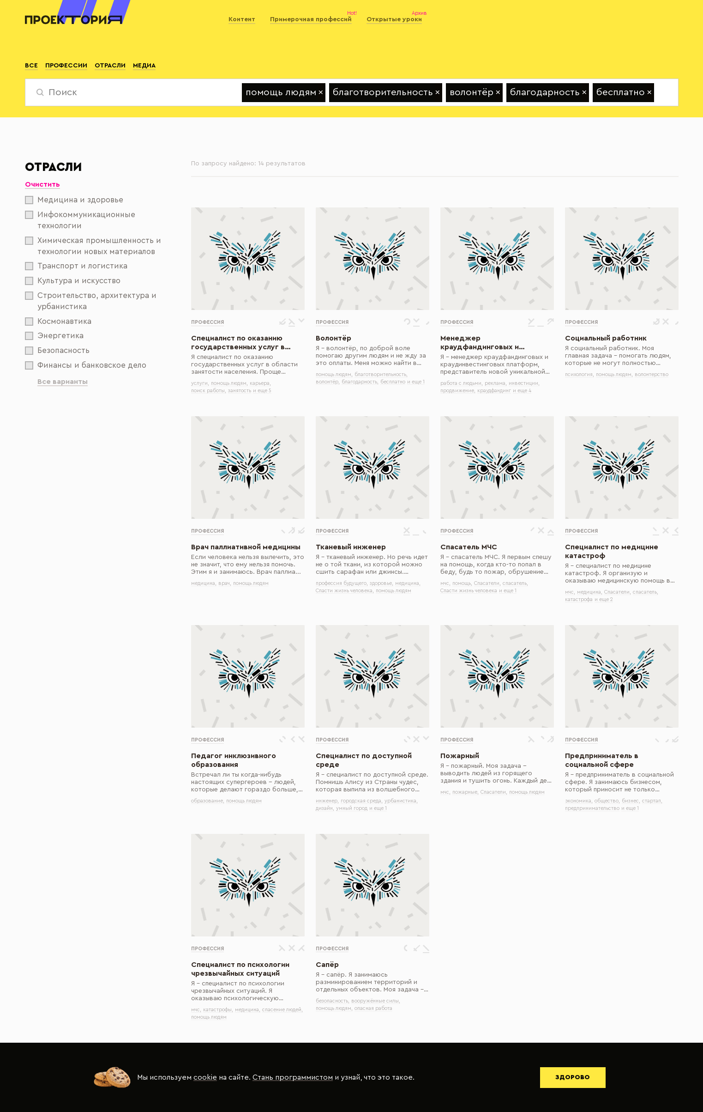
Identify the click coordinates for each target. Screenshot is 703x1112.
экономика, (579, 800)
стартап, (652, 800)
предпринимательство (592, 808)
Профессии (66, 65)
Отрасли (110, 65)
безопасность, (332, 1000)
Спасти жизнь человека (468, 590)
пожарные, (465, 792)
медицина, (203, 583)
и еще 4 (522, 390)
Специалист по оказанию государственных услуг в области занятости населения (245, 343)
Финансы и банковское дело (85, 365)
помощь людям (251, 583)
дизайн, (325, 808)
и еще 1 (416, 381)
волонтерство (651, 374)
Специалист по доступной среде (364, 760)
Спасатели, (487, 583)
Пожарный (459, 756)
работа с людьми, (461, 383)
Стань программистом (292, 1077)
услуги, (200, 383)
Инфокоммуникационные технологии (80, 220)
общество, (607, 800)
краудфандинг (494, 390)
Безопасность (57, 350)
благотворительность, (381, 374)
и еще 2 (604, 599)
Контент (241, 19)
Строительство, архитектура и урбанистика (90, 301)
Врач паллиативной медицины (245, 547)
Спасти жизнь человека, (345, 590)
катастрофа (579, 599)
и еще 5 (262, 390)
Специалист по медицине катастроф (611, 551)
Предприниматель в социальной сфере (601, 760)
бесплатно (392, 381)
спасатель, (515, 583)
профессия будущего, (342, 583)
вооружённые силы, (375, 1000)
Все (31, 65)
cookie (205, 1077)
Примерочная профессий (311, 19)
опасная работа (373, 1008)
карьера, (260, 383)
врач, (224, 583)
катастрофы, (218, 1009)
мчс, (445, 583)
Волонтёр (333, 338)
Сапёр (327, 964)
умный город (351, 808)
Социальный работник (606, 338)
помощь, (462, 583)
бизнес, (631, 800)
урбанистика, (401, 800)
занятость (239, 390)
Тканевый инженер (351, 547)
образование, (207, 800)
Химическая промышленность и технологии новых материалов (93, 246)
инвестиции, (524, 383)
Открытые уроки (394, 19)
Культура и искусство (72, 281)
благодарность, (360, 381)
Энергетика (54, 336)
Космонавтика (58, 321)
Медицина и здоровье (74, 200)
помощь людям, (229, 383)
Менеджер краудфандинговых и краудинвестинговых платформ (479, 343)
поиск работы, (208, 390)
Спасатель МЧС (468, 547)
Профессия (207, 322)
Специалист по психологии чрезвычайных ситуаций (240, 969)
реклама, (496, 383)
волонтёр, (328, 381)
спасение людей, (282, 1009)
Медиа (144, 65)
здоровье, (381, 583)
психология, (579, 374)
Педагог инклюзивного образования (233, 760)
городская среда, (362, 800)
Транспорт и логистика (76, 266)
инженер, (327, 800)
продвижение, (457, 390)
